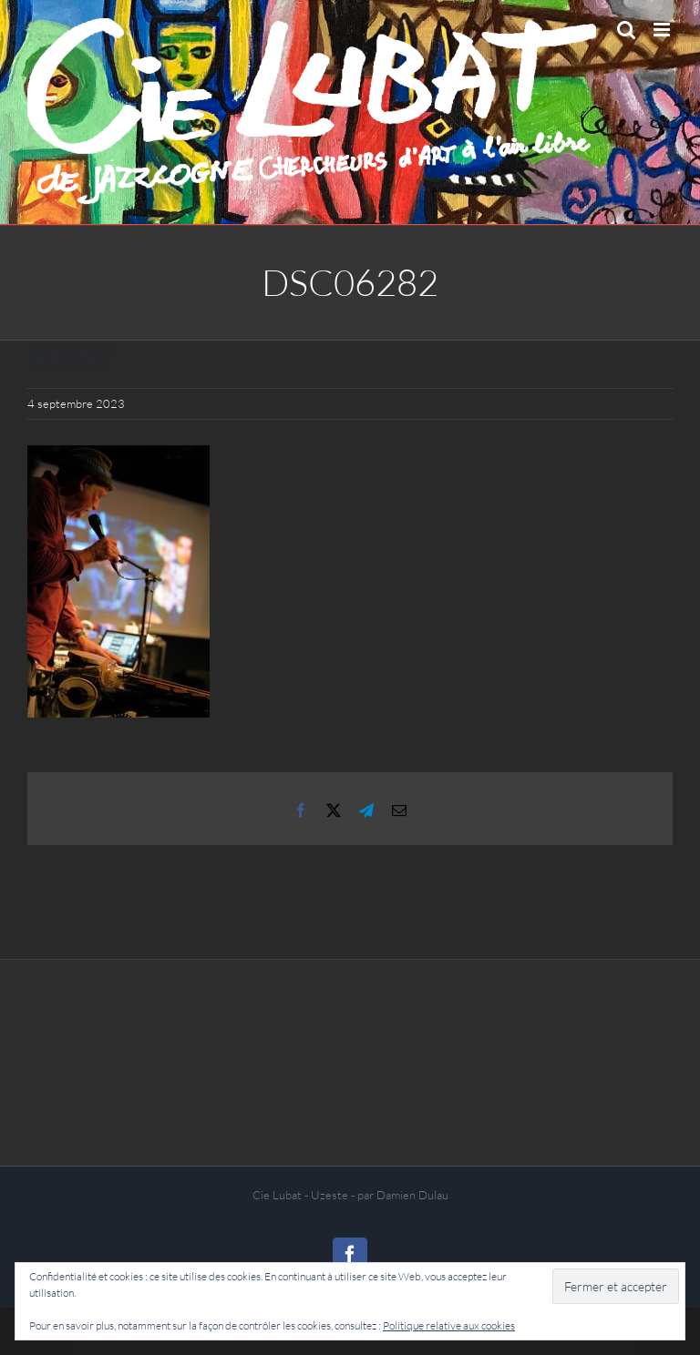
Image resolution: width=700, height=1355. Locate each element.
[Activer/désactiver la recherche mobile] (626, 29)
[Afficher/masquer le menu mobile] (663, 29)
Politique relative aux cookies (449, 1325)
